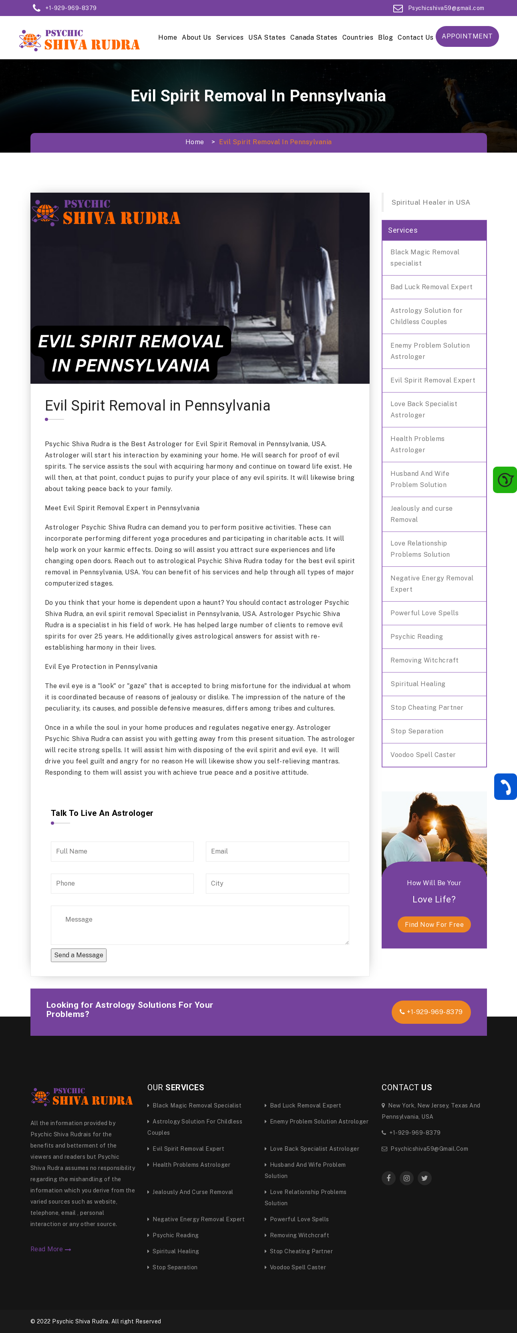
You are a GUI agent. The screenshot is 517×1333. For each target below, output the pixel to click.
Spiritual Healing (418, 684)
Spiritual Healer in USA (431, 202)
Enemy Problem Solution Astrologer (430, 351)
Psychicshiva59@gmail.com (425, 1149)
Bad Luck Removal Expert (431, 287)
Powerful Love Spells (424, 613)
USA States (267, 37)
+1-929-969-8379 (431, 1012)
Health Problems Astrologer (417, 444)
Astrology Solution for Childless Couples (426, 316)
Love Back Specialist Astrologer (423, 409)
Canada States (314, 37)
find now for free (434, 924)
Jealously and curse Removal (421, 514)
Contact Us (415, 37)
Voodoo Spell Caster (423, 755)
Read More (51, 1249)
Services (229, 37)
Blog (385, 37)
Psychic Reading (416, 636)
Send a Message (78, 955)
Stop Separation (417, 731)
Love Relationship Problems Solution (420, 549)
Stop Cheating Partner (427, 707)
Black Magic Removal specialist (425, 257)
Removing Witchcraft (424, 660)
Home (167, 37)
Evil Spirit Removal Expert (432, 380)
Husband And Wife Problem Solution (419, 479)
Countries (358, 37)
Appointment (467, 36)
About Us (196, 37)
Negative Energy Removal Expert (432, 583)
